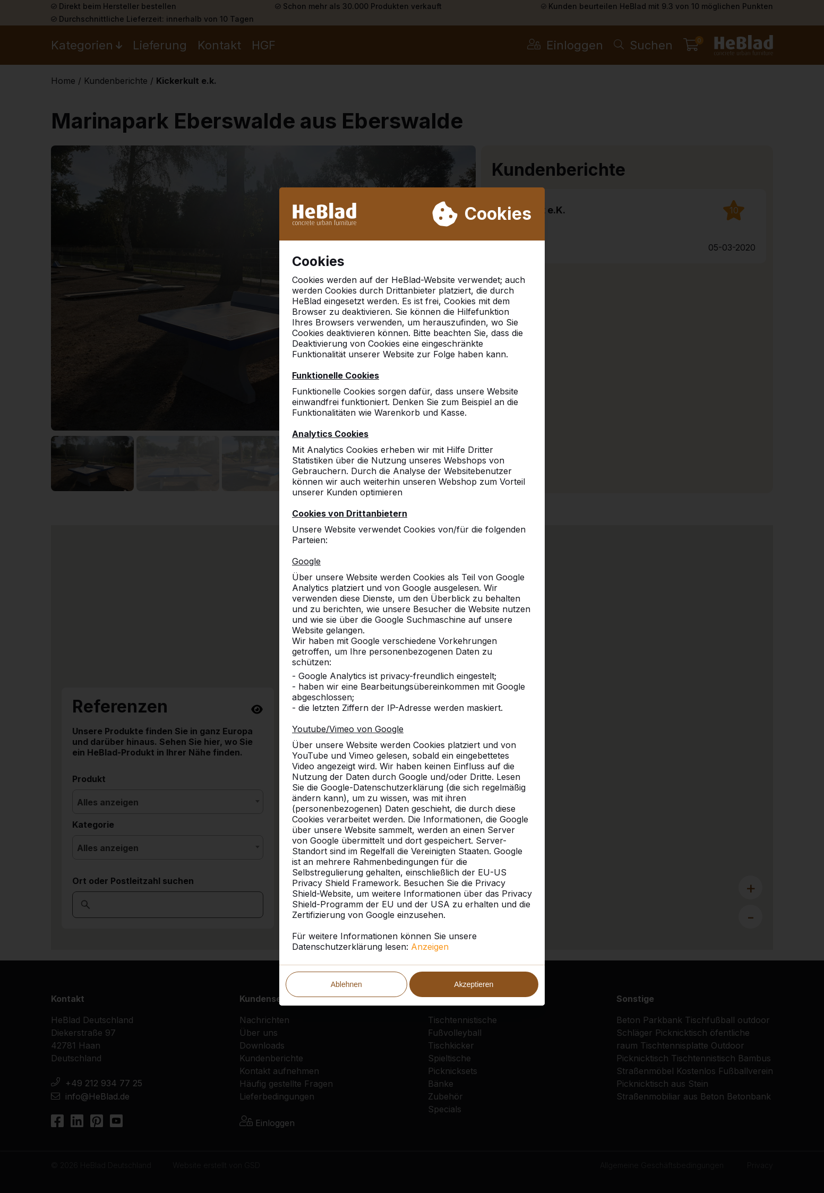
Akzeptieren (473, 984)
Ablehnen (346, 984)
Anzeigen (430, 946)
